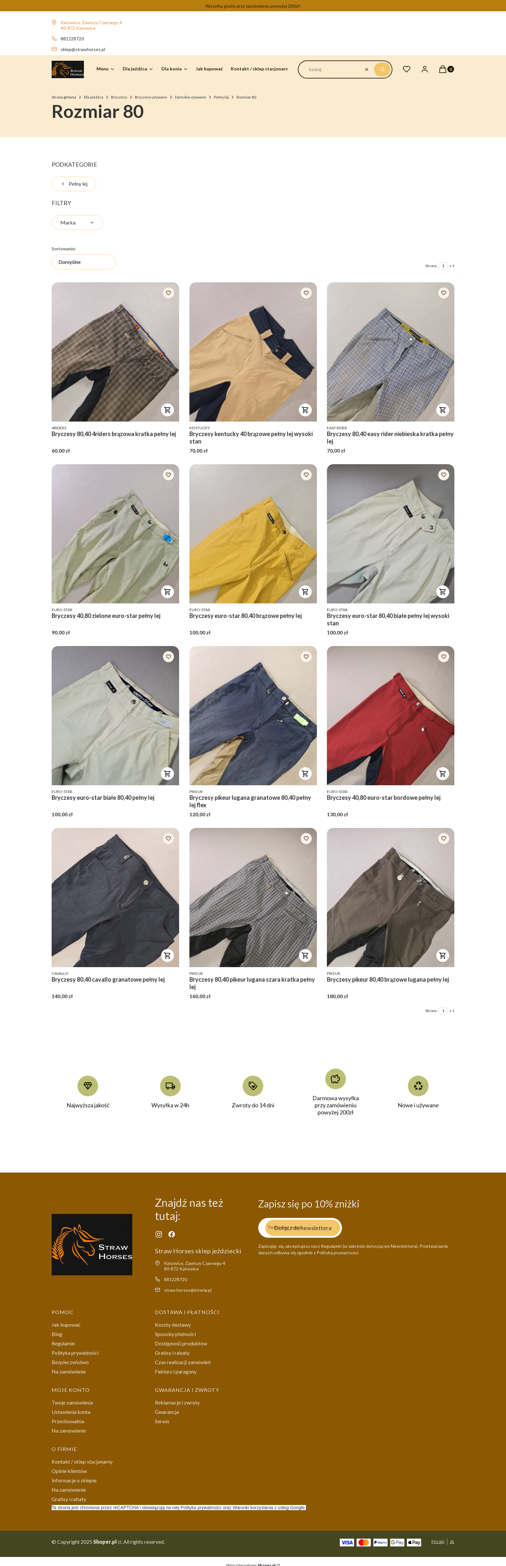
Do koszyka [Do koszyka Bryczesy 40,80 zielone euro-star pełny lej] (167, 591)
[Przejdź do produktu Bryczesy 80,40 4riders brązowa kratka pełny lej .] (115, 352)
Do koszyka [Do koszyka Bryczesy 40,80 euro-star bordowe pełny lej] (442, 773)
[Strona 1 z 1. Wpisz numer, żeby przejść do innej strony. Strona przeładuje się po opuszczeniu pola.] (443, 265)
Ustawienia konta (71, 1412)
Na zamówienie (69, 1371)
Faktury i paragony (176, 1371)
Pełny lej (221, 97)
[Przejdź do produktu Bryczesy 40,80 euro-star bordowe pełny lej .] (390, 715)
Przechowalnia (68, 1421)
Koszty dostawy (173, 1324)
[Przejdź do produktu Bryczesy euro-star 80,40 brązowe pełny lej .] (253, 533)
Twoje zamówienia (72, 1402)
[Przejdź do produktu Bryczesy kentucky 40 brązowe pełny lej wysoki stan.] (253, 352)
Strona (431, 265)
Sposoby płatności (175, 1334)
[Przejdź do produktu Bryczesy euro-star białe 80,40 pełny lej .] (115, 715)
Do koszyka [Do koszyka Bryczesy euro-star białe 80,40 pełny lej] (167, 773)
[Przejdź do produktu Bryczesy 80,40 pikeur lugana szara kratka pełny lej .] (253, 897)
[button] (382, 69)
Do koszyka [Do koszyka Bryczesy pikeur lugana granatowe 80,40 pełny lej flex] (305, 773)
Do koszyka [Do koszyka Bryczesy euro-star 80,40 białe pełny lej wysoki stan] (442, 591)
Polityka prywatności (75, 1353)
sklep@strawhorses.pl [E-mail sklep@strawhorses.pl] (83, 49)
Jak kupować (66, 1324)
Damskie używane (190, 97)
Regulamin (63, 1343)
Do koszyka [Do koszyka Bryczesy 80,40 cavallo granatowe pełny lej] (167, 955)
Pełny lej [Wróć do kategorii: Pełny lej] (73, 184)
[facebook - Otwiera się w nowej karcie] (172, 1234)
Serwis (162, 1421)
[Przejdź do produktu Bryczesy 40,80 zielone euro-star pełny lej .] (115, 533)
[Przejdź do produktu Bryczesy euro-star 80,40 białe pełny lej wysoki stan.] (390, 533)
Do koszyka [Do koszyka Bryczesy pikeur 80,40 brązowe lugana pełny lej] (442, 955)
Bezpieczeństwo (70, 1362)
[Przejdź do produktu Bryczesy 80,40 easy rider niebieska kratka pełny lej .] (390, 352)
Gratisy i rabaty (172, 1353)
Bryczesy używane (151, 97)
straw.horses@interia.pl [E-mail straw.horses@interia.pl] (188, 1290)
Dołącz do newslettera (302, 1227)
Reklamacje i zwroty (177, 1402)
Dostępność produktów (181, 1343)
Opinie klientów (69, 1471)
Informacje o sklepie (74, 1480)
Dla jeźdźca (93, 97)
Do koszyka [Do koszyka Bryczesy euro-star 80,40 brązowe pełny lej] (305, 591)
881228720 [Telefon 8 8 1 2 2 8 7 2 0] (72, 38)
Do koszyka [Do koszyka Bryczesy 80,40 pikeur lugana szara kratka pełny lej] (305, 955)
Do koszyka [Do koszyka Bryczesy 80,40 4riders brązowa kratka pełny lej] (167, 409)
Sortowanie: (64, 248)
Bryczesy (119, 97)
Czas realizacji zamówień (183, 1362)
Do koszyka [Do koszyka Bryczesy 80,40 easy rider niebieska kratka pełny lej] (442, 409)
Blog (57, 1334)
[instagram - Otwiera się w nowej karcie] (159, 1234)
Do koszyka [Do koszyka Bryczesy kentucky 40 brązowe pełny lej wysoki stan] (305, 409)
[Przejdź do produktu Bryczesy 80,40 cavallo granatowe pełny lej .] (115, 897)
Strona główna (64, 97)
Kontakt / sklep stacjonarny (82, 1461)
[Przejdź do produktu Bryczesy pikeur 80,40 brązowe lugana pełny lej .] (390, 897)
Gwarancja (167, 1412)
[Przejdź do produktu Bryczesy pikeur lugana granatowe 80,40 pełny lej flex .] (253, 715)
